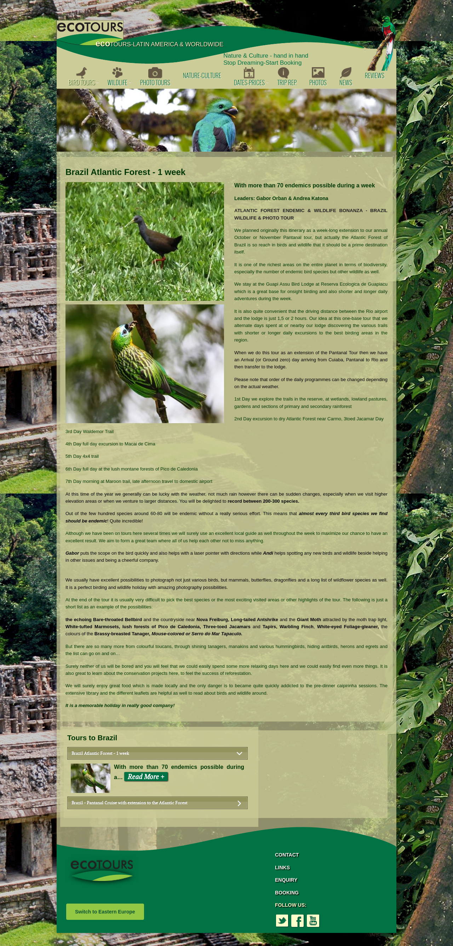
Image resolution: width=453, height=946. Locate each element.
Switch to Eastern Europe (105, 912)
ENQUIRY (286, 880)
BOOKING (287, 892)
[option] (226, 120)
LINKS (282, 867)
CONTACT (287, 855)
